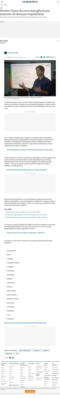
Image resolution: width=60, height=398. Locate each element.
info (17, 53)
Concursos (22, 382)
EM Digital (3, 379)
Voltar (57, 41)
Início (2, 4)
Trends (10, 375)
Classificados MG (39, 365)
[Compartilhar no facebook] (41, 57)
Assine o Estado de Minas (4, 384)
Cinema (10, 371)
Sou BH (54, 375)
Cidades (45, 367)
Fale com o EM (4, 381)
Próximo (59, 41)
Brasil (21, 371)
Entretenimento (12, 365)
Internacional (3, 371)
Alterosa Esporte (55, 371)
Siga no (47, 57)
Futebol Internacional (30, 376)
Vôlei (29, 371)
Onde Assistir (30, 380)
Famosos (11, 367)
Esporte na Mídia (31, 378)
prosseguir (30, 391)
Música (10, 373)
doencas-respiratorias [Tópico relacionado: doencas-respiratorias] (25, 350)
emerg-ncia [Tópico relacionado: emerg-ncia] (37, 350)
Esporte (45, 369)
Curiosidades (46, 373)
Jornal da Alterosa (55, 369)
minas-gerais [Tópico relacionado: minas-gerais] (9, 353)
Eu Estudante (22, 380)
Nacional (2, 373)
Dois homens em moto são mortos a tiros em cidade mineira (23, 212)
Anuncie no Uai (13, 385)
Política (2, 367)
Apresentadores (55, 382)
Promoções (11, 382)
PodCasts (54, 385)
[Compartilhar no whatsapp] (44, 57)
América (29, 365)
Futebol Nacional (31, 373)
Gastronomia (11, 378)
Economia (3, 369)
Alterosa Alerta (55, 367)
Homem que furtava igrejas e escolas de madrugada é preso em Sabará (26, 214)
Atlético (29, 367)
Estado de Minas (11, 52)
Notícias (37, 369)
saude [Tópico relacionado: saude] (16, 353)
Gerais (6, 4)
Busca (58, 2)
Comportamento (12, 377)
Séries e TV (11, 369)
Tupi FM (54, 379)
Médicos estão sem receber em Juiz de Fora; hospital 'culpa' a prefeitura (26, 217)
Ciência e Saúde (23, 378)
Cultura (2, 375)
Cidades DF (22, 367)
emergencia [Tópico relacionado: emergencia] (46, 350)
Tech (10, 380)
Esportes (21, 384)
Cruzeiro (29, 369)
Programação (54, 383)
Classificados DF (39, 367)
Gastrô (45, 385)
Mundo (21, 375)
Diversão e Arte (23, 376)
